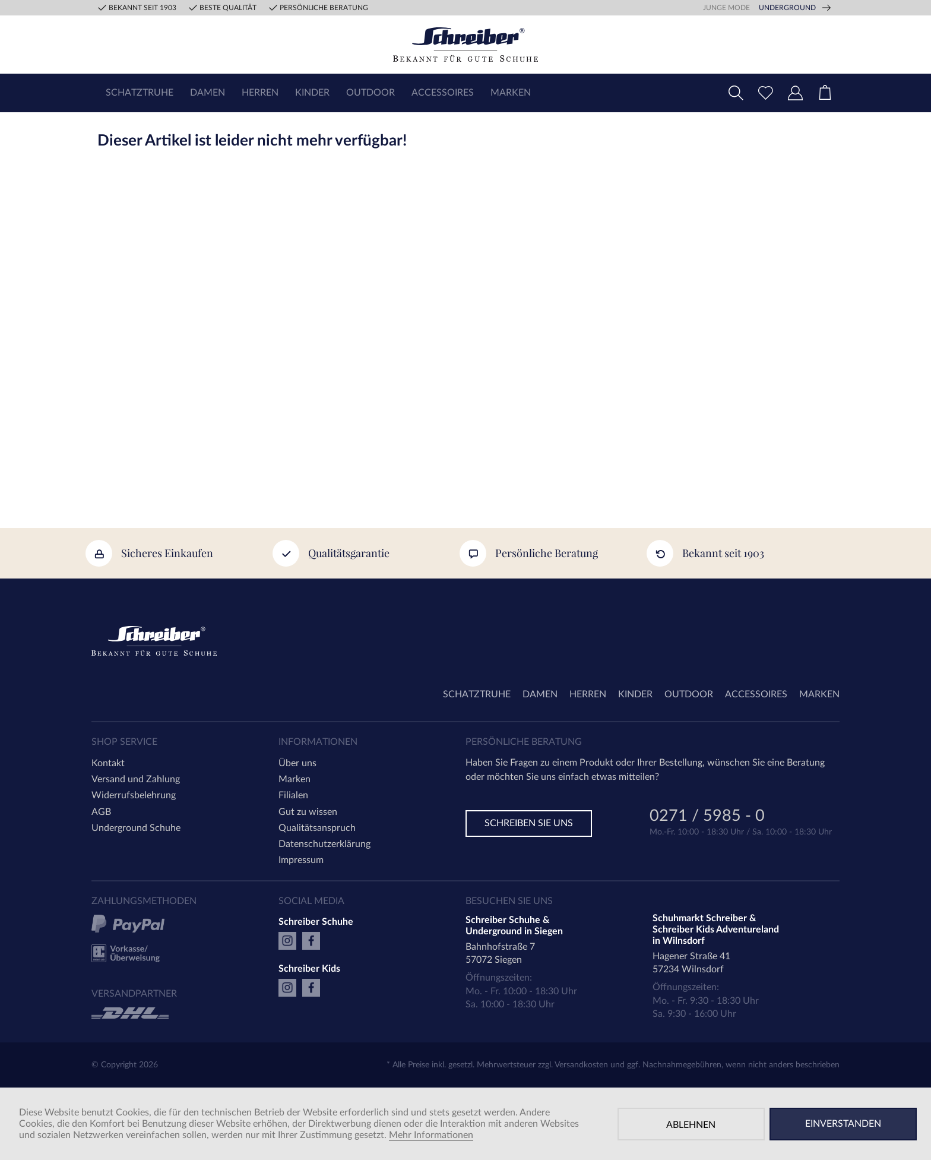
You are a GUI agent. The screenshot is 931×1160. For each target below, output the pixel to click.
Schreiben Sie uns (528, 823)
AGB (101, 812)
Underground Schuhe (135, 828)
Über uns (297, 763)
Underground (787, 7)
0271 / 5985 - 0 (707, 817)
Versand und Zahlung (135, 779)
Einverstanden (843, 1124)
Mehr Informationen (431, 1135)
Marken (294, 779)
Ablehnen (690, 1125)
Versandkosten (581, 1065)
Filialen (293, 795)
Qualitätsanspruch (317, 828)
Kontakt (108, 763)
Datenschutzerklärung (324, 844)
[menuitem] (139, 93)
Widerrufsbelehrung (133, 795)
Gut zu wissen (307, 812)
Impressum (301, 860)
